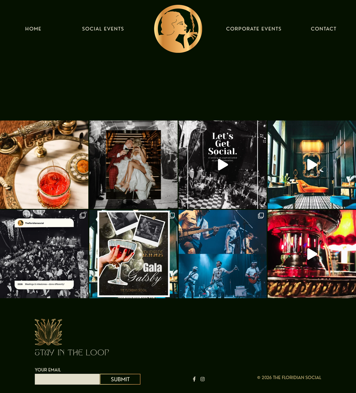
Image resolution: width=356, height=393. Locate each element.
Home (33, 30)
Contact (324, 30)
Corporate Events (254, 30)
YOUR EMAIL (67, 374)
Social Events (103, 30)
